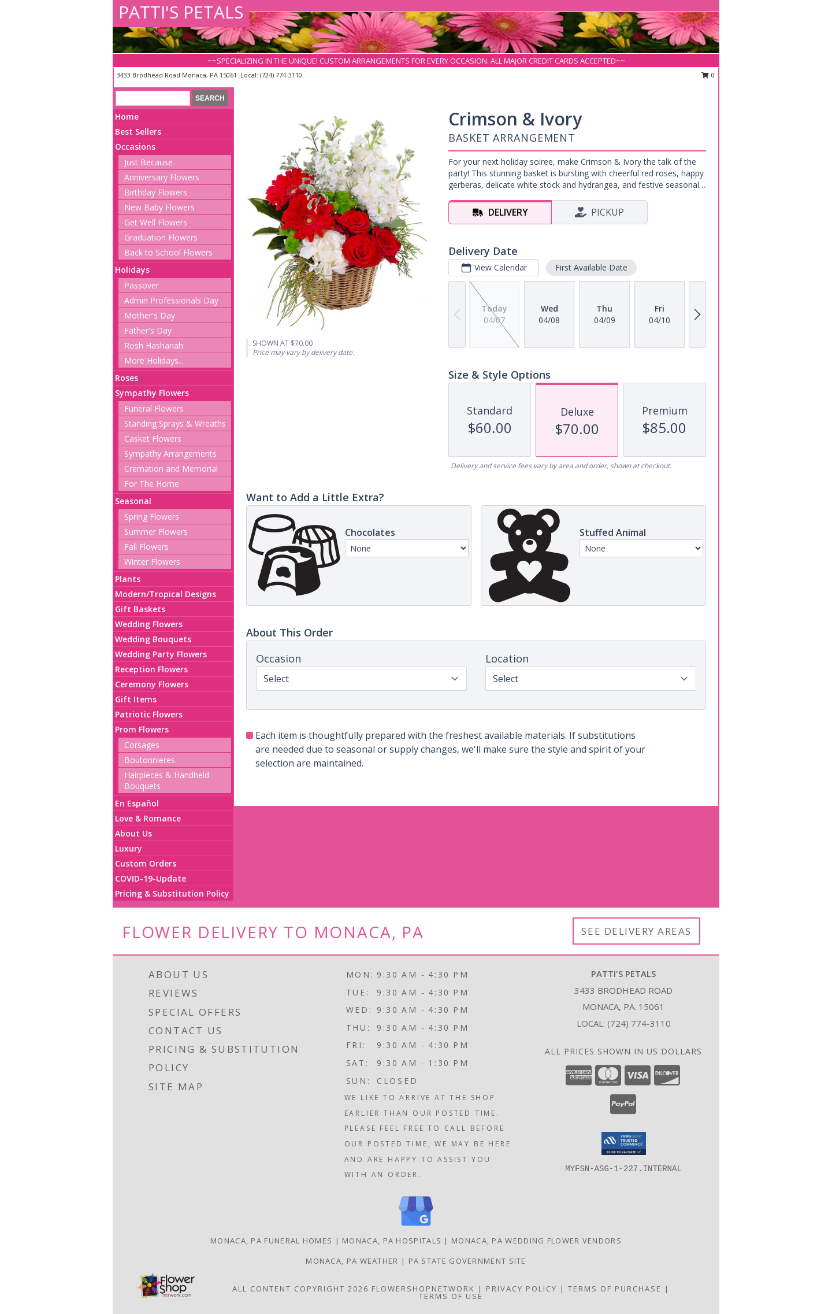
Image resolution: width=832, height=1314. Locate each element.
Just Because (148, 162)
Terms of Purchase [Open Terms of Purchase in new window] (615, 1288)
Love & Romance (148, 818)
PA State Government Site (467, 1261)
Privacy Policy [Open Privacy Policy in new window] (521, 1288)
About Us (133, 833)
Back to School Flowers (168, 252)
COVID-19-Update (150, 878)
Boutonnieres (149, 759)
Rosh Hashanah (153, 345)
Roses (126, 377)
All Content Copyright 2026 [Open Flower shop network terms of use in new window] (300, 1288)
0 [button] (708, 75)
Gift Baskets (140, 609)
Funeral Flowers (154, 408)
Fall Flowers (146, 546)
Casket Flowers (152, 438)
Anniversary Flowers (161, 177)
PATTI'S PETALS (180, 12)
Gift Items (136, 699)
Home (127, 116)
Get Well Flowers (155, 222)
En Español (137, 803)
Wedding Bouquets (153, 639)
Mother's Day (149, 315)
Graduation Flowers (161, 237)
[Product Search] (153, 98)
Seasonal (133, 500)
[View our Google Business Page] (416, 1226)
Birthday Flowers (155, 192)
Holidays (132, 269)
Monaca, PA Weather (352, 1261)
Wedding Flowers (149, 624)
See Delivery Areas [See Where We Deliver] (636, 931)
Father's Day (148, 330)
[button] (623, 1143)
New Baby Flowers (159, 207)
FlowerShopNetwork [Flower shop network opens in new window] (423, 1288)
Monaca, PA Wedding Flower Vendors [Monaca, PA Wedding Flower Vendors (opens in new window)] (536, 1240)
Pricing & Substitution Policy (172, 893)
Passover (141, 285)
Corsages (141, 744)
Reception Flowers (151, 669)
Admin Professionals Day (171, 300)
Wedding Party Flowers (161, 654)
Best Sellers (138, 131)
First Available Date (591, 267)
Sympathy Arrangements (170, 453)
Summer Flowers (156, 531)
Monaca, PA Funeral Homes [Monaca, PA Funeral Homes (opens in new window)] (271, 1240)
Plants (127, 578)
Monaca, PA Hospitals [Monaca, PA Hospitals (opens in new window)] (391, 1240)
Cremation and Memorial (171, 468)
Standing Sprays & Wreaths (175, 423)
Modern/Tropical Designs (165, 593)
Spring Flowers (151, 516)
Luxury (128, 848)
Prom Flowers (142, 729)
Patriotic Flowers (149, 714)
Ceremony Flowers (151, 684)
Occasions (135, 146)
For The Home (151, 483)
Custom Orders (145, 863)
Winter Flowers (152, 561)
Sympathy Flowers (152, 392)
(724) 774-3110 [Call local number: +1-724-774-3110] (281, 75)
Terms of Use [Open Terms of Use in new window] (451, 1296)
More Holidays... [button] (154, 360)
